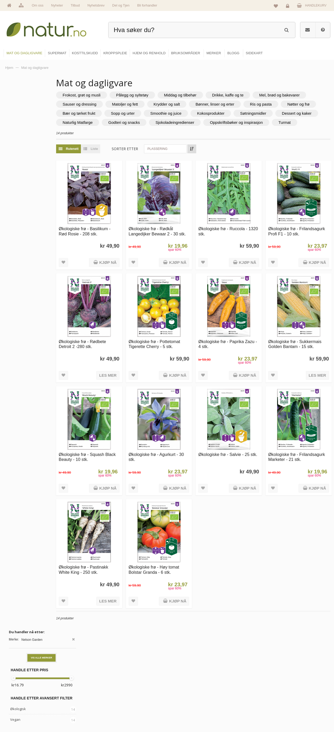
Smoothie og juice (271, 113)
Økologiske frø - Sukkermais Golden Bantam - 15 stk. (302, 340)
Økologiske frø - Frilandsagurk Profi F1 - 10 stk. (301, 235)
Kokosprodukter (107, 122)
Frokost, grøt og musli (112, 95)
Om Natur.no (127, 679)
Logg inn (288, 6)
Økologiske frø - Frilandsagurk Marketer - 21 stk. (302, 445)
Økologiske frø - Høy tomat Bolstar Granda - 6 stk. (176, 548)
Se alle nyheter (128, 702)
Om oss (38, 5)
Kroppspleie (182, 702)
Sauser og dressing (166, 104)
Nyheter (57, 5)
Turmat (222, 131)
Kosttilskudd (182, 690)
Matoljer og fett (211, 104)
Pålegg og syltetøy (163, 95)
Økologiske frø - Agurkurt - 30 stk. (176, 443)
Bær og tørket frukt (184, 113)
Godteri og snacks (285, 122)
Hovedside (125, 668)
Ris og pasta (104, 113)
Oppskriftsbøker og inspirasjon (173, 131)
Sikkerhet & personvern (298, 713)
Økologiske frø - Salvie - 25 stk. (239, 443)
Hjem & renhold (184, 713)
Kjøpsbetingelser (293, 702)
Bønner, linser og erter (301, 104)
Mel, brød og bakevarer (113, 104)
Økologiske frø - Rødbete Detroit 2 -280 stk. (112, 338)
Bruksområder (239, 679)
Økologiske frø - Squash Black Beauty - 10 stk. (112, 443)
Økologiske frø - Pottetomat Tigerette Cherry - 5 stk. (177, 338)
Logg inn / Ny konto (295, 668)
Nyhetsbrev (96, 5)
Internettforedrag (240, 690)
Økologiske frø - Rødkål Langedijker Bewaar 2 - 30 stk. (176, 235)
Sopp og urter (228, 113)
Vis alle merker (41, 109)
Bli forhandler (147, 5)
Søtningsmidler (149, 122)
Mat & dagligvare (185, 668)
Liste (119, 158)
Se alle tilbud (127, 713)
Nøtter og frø (141, 113)
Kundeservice (291, 690)
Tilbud (75, 5)
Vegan (15, 171)
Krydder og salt (253, 104)
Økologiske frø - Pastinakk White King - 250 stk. (114, 548)
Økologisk (18, 160)
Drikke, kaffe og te (258, 95)
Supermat (180, 679)
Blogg (233, 668)
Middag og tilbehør (210, 95)
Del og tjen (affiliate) (243, 702)
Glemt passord (292, 679)
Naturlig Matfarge (238, 122)
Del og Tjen (120, 5)
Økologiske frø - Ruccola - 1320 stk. (238, 232)
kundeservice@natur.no (56, 699)
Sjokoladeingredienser (112, 131)
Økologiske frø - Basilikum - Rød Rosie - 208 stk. (115, 232)
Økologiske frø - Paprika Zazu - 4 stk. (236, 338)
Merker (123, 690)
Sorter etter (155, 157)
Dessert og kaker (192, 122)
